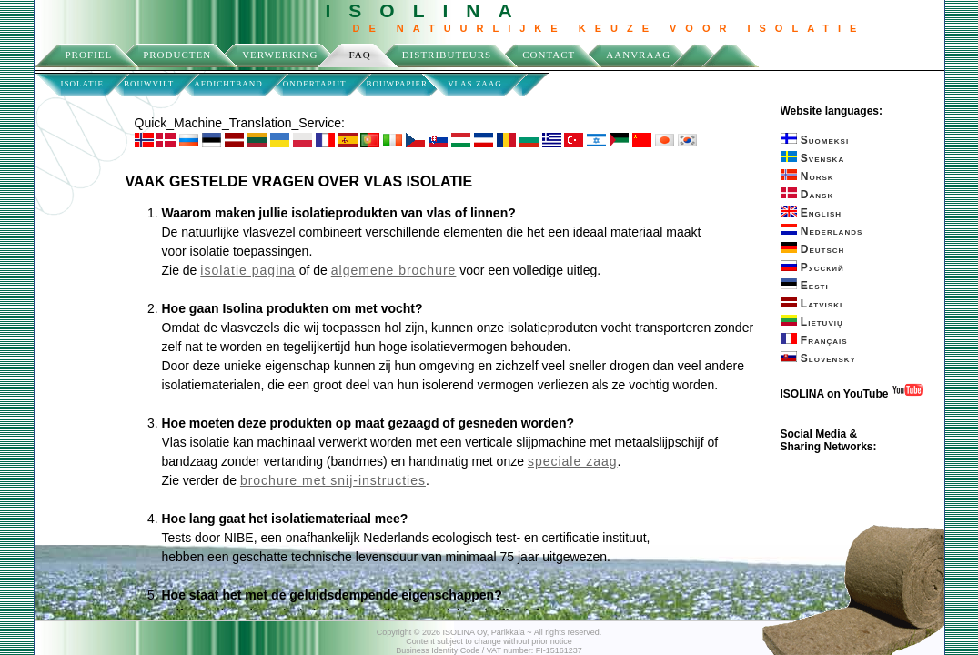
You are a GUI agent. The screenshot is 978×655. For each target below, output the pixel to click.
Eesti (805, 285)
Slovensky (818, 358)
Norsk (807, 176)
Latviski (812, 303)
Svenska (813, 158)
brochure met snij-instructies (333, 480)
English (811, 213)
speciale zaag (573, 461)
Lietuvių (812, 322)
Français (814, 340)
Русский (812, 267)
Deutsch (813, 249)
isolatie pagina (248, 270)
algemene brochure (394, 270)
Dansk (807, 194)
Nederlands (822, 231)
